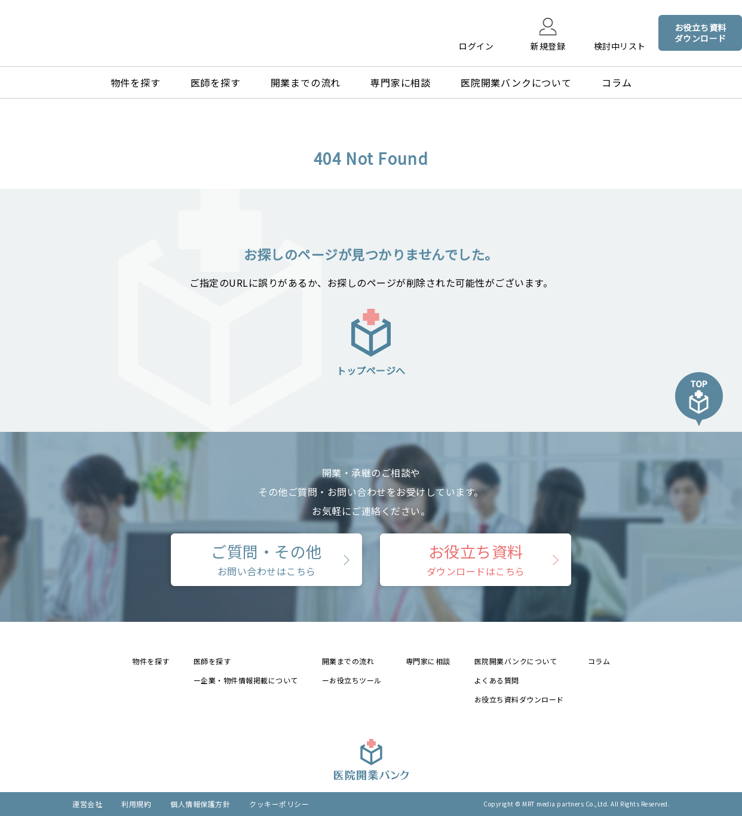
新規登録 (548, 45)
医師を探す (216, 82)
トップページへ (371, 342)
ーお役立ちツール (352, 680)
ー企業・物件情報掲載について (246, 680)
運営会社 (87, 804)
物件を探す (136, 82)
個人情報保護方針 (200, 804)
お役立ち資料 (476, 559)
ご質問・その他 (266, 559)
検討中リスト (620, 45)
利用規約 (136, 804)
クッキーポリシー (279, 804)
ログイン (476, 45)
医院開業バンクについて (516, 82)
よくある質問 (496, 680)
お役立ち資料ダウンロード (519, 699)
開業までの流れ (306, 82)
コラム (616, 82)
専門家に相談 (400, 82)
